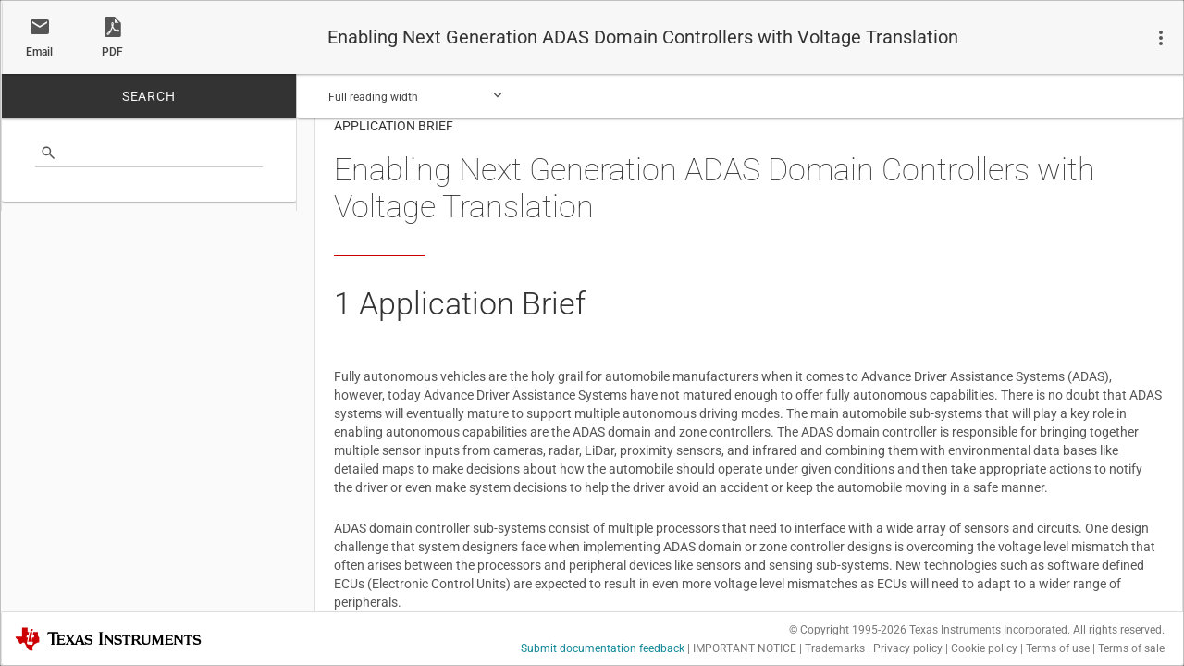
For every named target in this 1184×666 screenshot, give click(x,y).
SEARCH (149, 96)
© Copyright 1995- (847, 629)
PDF (112, 51)
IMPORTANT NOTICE (744, 648)
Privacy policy (908, 648)
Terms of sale (1131, 648)
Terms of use (1058, 648)
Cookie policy (984, 648)
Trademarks (835, 648)
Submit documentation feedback (602, 648)
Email (39, 51)
